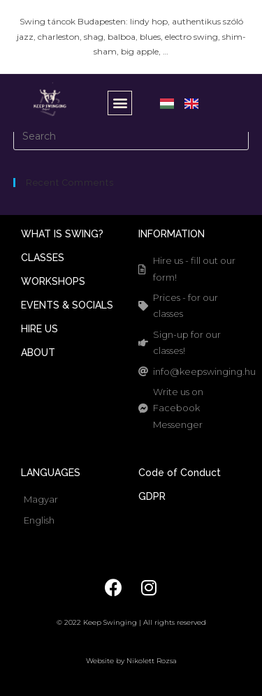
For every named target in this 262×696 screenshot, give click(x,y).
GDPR (152, 496)
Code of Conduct (179, 472)
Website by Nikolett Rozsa (131, 660)
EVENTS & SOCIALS (67, 305)
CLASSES (42, 257)
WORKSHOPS (53, 281)
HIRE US (39, 328)
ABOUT (38, 352)
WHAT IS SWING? (62, 233)
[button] (120, 103)
